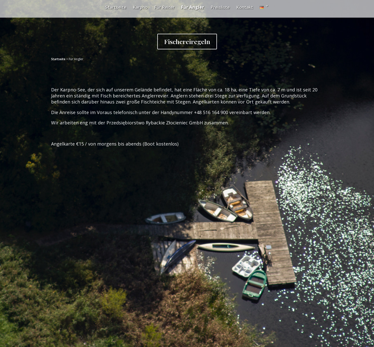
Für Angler (192, 7)
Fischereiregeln (187, 41)
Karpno (140, 7)
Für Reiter (164, 7)
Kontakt (244, 7)
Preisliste (220, 7)
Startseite (115, 7)
